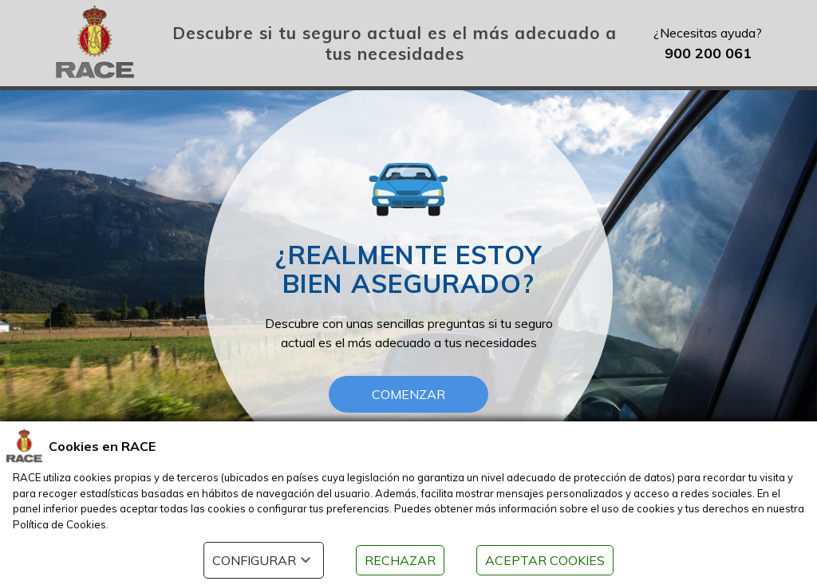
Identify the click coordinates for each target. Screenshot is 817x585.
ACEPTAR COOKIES (545, 560)
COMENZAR (408, 394)
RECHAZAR (400, 560)
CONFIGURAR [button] (263, 560)
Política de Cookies (59, 524)
